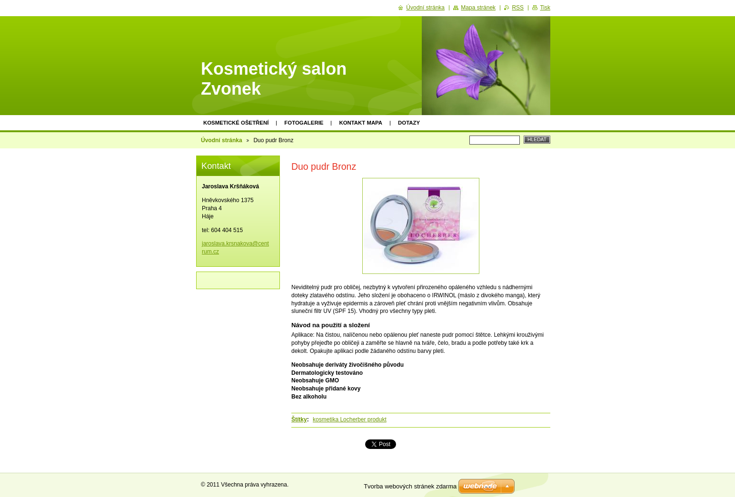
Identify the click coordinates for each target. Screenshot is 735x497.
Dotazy (409, 123)
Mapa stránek (478, 7)
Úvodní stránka (221, 140)
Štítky (299, 419)
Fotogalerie (303, 123)
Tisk (545, 7)
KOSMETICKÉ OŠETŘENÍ (235, 123)
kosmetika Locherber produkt (350, 419)
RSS (518, 7)
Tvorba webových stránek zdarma (410, 486)
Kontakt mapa (360, 123)
